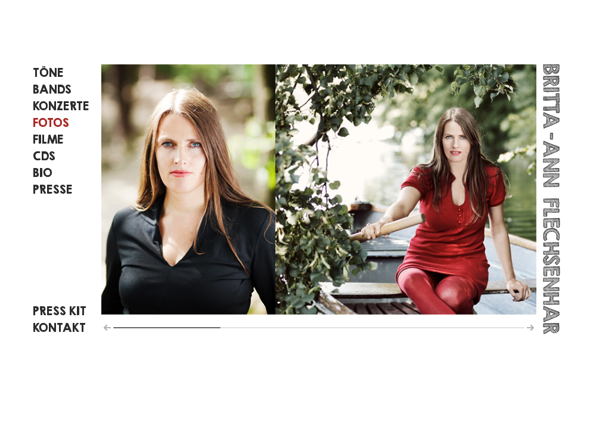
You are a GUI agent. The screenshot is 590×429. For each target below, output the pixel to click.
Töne (48, 72)
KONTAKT (59, 327)
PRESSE (53, 189)
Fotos (51, 122)
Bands (52, 89)
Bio (42, 172)
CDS (44, 156)
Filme (48, 139)
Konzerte (61, 106)
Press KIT (59, 311)
